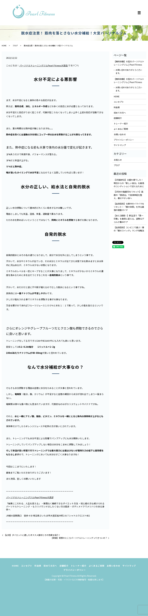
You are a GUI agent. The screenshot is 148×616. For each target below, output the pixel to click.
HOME (4, 45)
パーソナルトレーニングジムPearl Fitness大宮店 (43, 65)
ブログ (15, 45)
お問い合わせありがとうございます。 (129, 71)
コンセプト (119, 101)
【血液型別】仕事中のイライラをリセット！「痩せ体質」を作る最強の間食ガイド (129, 207)
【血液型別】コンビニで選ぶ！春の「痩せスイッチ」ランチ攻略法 (129, 229)
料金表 (117, 107)
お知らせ (118, 159)
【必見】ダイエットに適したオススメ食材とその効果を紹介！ (32, 535)
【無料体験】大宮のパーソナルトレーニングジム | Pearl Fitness (129, 63)
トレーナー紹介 (121, 123)
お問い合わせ (120, 134)
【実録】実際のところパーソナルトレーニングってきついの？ (79, 538)
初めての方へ (120, 112)
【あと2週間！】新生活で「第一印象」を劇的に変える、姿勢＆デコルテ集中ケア (129, 218)
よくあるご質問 (121, 128)
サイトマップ (120, 145)
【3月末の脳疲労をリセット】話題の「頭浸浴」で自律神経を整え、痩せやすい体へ (128, 195)
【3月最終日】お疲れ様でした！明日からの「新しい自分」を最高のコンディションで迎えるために (129, 183)
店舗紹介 (118, 118)
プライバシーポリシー (124, 139)
